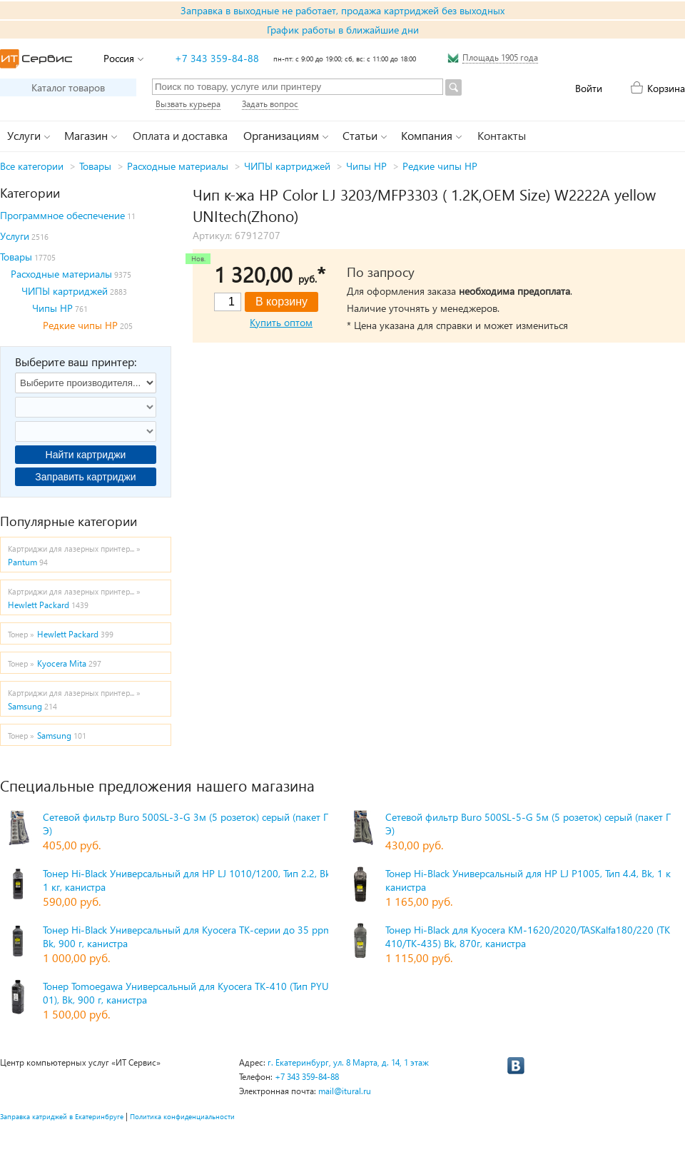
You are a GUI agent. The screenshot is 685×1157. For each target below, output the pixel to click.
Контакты (501, 135)
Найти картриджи (86, 454)
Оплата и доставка (180, 135)
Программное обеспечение (62, 215)
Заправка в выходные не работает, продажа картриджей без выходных (342, 10)
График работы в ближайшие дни (343, 29)
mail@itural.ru (344, 1091)
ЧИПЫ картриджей (287, 166)
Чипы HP (366, 166)
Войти (588, 88)
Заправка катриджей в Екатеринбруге (61, 1116)
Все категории (32, 166)
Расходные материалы (177, 166)
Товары (95, 166)
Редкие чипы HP (439, 166)
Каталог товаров (68, 87)
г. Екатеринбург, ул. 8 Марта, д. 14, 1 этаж (348, 1062)
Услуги (14, 236)
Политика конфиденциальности (182, 1116)
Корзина (666, 88)
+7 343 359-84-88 (217, 58)
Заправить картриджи (85, 476)
